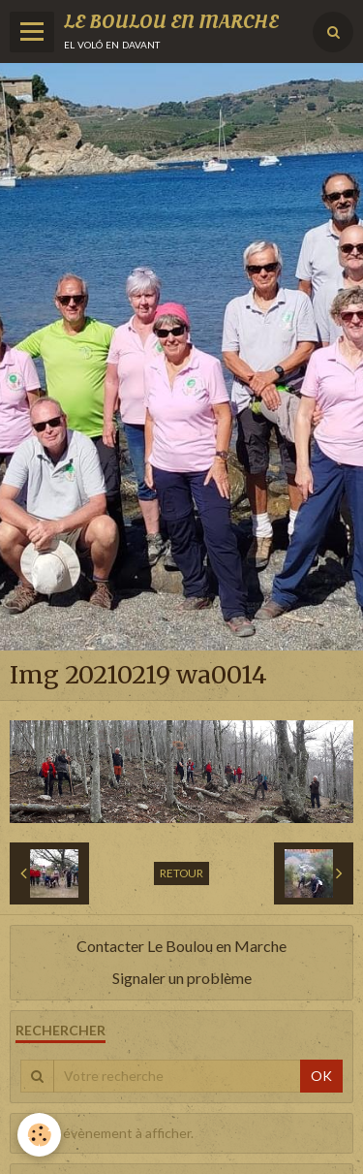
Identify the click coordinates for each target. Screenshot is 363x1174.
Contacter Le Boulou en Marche (181, 945)
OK (321, 1075)
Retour (181, 873)
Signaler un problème (182, 977)
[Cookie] (39, 1135)
